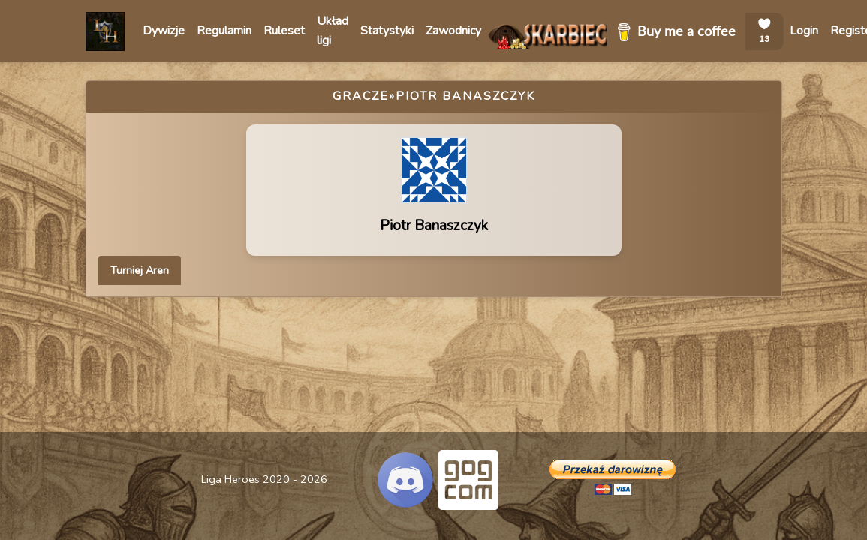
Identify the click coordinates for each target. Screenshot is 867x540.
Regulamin (224, 30)
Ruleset (284, 30)
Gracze (361, 96)
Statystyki (387, 30)
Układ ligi (332, 31)
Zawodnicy (453, 30)
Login (804, 30)
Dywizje (164, 30)
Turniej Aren (139, 270)
